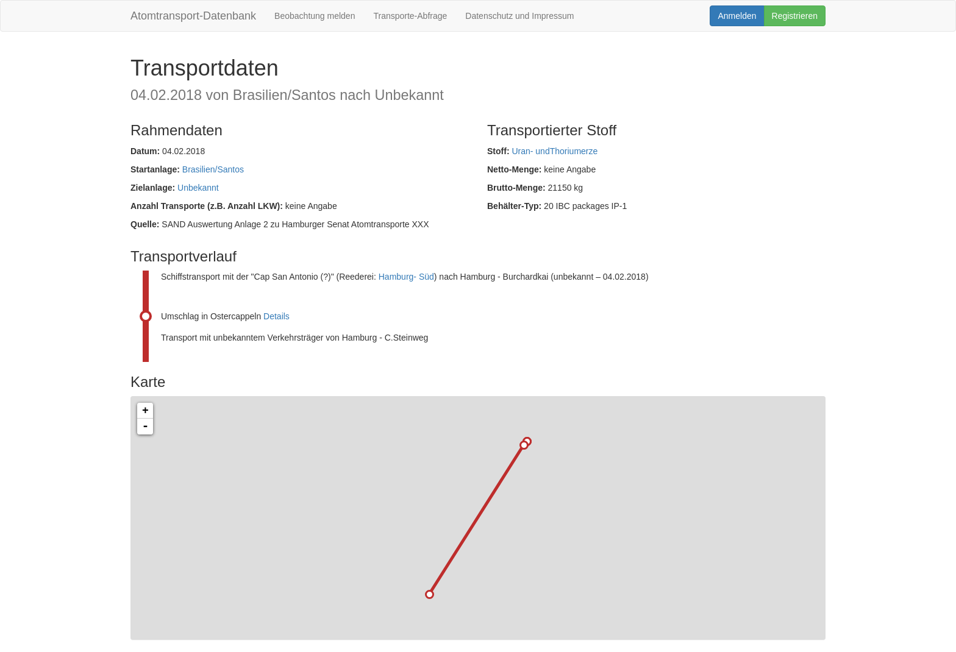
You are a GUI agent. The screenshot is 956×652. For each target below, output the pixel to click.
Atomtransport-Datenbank (193, 16)
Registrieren (795, 16)
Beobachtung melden (314, 16)
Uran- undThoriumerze (555, 151)
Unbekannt (198, 188)
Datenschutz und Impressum (519, 16)
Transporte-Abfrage (410, 16)
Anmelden (737, 16)
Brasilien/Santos (213, 169)
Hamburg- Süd (406, 277)
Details (276, 316)
